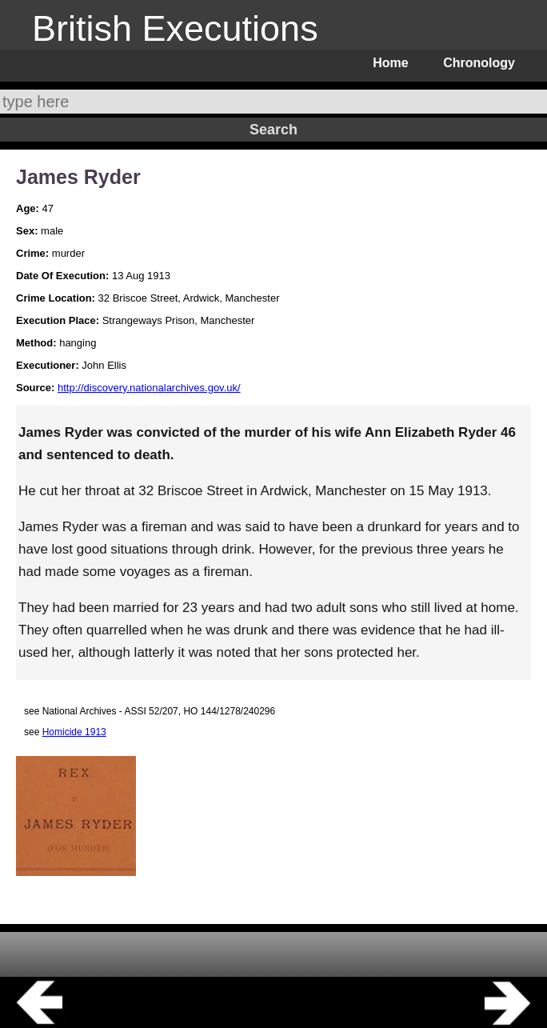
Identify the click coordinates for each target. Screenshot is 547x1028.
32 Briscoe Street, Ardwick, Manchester (189, 298)
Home (390, 63)
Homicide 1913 (74, 732)
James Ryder (78, 177)
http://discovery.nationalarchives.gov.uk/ (149, 388)
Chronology (479, 63)
